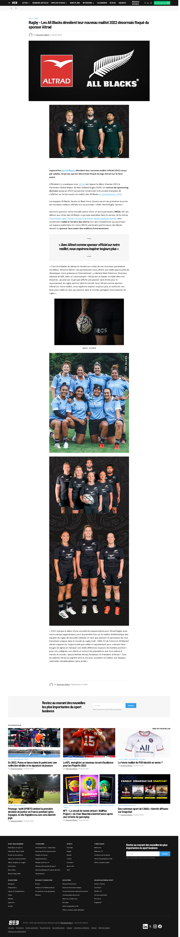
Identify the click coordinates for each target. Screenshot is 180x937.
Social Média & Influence (106, 805)
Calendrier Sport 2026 (16, 851)
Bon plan (65, 902)
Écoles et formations (15, 855)
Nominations (40, 874)
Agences (11, 902)
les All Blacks (68, 170)
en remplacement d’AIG (110, 194)
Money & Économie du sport (89, 805)
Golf (68, 870)
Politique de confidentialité (17, 931)
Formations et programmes (45, 891)
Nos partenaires (45, 928)
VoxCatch (97, 888)
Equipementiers (19, 759)
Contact (94, 928)
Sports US (85, 759)
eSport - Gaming (74, 805)
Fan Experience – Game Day (45, 848)
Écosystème (12, 880)
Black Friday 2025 (14, 874)
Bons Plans (12, 870)
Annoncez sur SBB (162, 3)
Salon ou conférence (69, 899)
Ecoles (10, 906)
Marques (11, 884)
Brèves (126, 759)
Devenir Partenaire (69, 884)
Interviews (12, 866)
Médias (10, 899)
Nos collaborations (58, 928)
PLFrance (97, 899)
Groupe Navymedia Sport (103, 880)
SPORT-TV (98, 891)
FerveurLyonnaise (100, 895)
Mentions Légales (104, 928)
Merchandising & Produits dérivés (47, 870)
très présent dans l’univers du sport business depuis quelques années (82, 218)
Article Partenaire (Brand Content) (75, 891)
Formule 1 (70, 862)
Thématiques (99, 844)
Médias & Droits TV (75, 759)
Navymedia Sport (67, 923)
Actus (31, 18)
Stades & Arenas (41, 855)
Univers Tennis (99, 884)
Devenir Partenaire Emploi (71, 888)
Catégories (39, 844)
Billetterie (97, 848)
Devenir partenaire (32, 928)
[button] (9, 3)
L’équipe (69, 928)
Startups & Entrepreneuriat (45, 851)
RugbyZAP (98, 902)
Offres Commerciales (101, 862)
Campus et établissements (45, 888)
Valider (131, 705)
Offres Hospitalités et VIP (103, 859)
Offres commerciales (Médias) (73, 910)
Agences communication (17, 859)
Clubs (10, 895)
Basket (69, 855)
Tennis (66, 807)
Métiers (38, 895)
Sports (69, 844)
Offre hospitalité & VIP (70, 906)
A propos (11, 928)
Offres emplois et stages (17, 862)
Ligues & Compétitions (16, 891)
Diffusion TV (98, 851)
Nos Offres (66, 880)
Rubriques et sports (15, 848)
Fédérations (12, 888)
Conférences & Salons (102, 855)
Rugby (36, 18)
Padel (26, 759)
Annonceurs (20, 928)
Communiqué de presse (71, 895)
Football (142, 759)
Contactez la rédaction (81, 928)
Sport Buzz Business (15, 844)
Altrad (82, 184)
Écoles (37, 884)
